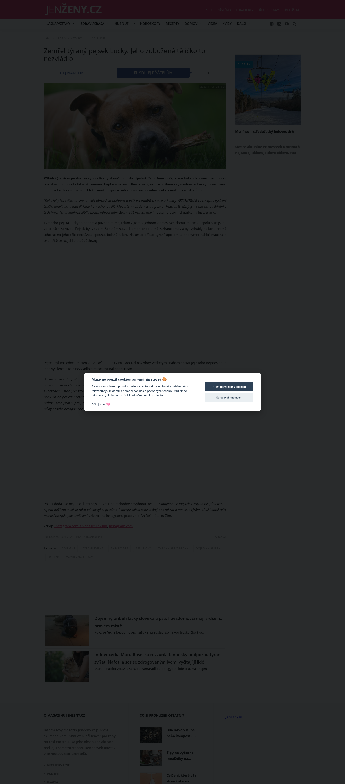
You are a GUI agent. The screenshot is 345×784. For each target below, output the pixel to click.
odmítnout (98, 395)
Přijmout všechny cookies (229, 386)
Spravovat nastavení (229, 397)
